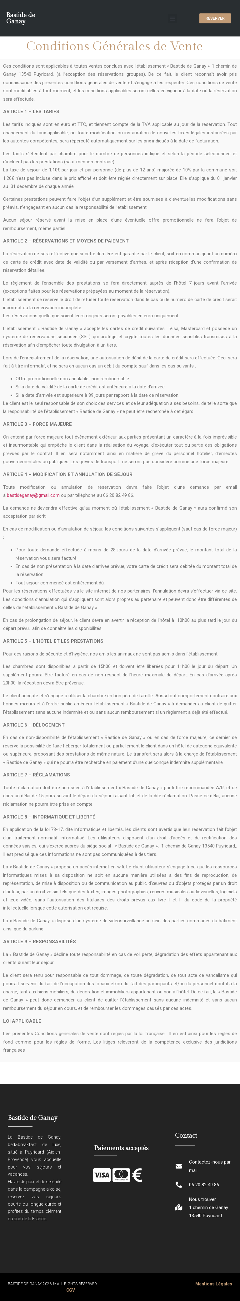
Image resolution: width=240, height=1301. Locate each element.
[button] (172, 18)
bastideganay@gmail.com (34, 495)
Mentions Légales (213, 1283)
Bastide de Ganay (20, 18)
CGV (70, 1290)
